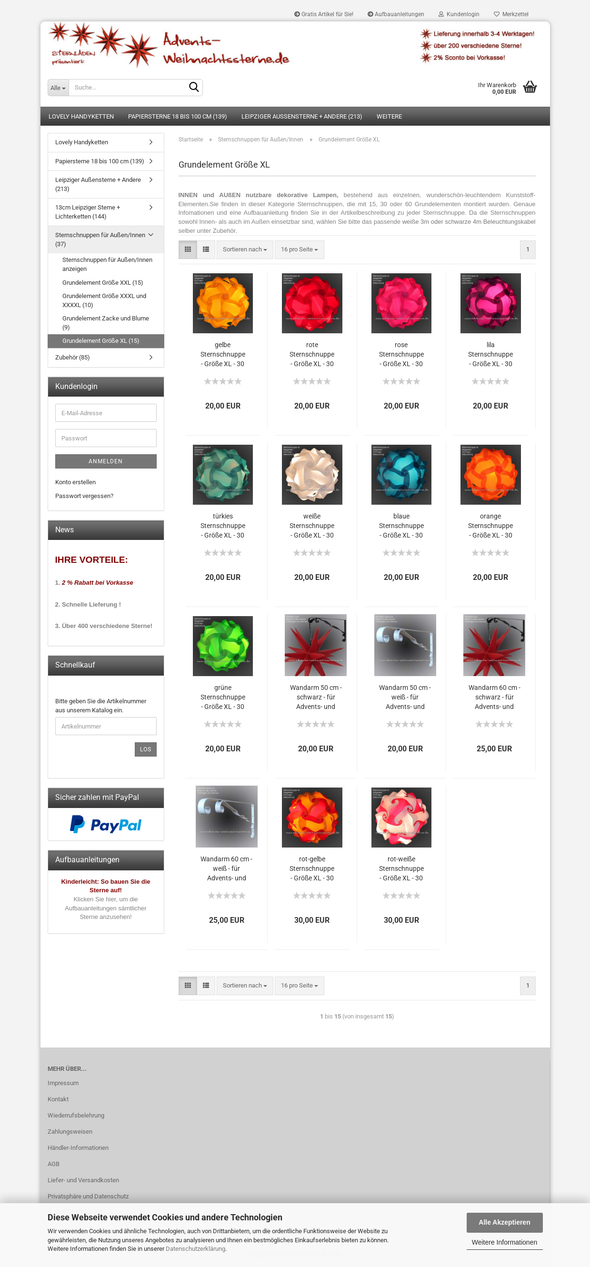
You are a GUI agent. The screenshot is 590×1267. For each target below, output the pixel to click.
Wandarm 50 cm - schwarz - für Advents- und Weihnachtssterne (315, 698)
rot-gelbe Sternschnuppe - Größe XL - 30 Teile (312, 869)
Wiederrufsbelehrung (76, 1115)
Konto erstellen (75, 482)
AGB (54, 1163)
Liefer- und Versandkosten (83, 1180)
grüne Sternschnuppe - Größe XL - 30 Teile (222, 698)
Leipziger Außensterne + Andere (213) (301, 116)
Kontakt (58, 1099)
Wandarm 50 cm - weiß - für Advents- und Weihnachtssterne (405, 698)
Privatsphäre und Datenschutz (88, 1196)
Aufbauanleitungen (396, 14)
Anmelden (106, 461)
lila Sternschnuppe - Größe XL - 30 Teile (490, 355)
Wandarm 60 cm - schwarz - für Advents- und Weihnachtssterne (494, 698)
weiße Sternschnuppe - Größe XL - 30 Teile (312, 526)
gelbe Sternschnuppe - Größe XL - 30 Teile (222, 355)
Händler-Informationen (78, 1147)
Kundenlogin (459, 14)
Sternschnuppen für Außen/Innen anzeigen (107, 264)
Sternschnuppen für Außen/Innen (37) (100, 239)
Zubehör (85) (72, 357)
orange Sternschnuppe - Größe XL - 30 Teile (490, 526)
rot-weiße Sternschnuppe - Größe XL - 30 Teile (401, 869)
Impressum (63, 1083)
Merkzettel (511, 14)
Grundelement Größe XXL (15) (102, 282)
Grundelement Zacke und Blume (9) (105, 323)
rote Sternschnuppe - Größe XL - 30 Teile (312, 355)
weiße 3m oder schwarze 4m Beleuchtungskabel (469, 221)
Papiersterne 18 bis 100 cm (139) (177, 116)
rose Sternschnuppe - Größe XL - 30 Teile (401, 355)
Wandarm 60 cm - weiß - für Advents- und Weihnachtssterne (226, 869)
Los (145, 749)
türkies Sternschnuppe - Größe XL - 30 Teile (222, 526)
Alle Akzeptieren (504, 1222)
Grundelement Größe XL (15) (101, 340)
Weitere (389, 116)
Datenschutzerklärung (195, 1248)
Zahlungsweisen (70, 1131)
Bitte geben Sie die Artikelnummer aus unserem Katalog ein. (100, 706)
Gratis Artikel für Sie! (323, 14)
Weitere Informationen (504, 1242)
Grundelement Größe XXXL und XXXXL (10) (104, 300)
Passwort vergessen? (84, 495)
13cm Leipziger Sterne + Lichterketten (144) (87, 212)
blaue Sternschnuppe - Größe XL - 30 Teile (401, 526)
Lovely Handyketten (81, 116)
